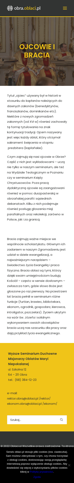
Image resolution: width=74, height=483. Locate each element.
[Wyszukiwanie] (37, 419)
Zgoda (37, 476)
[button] (61, 419)
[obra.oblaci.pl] (24, 8)
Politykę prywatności (41, 471)
